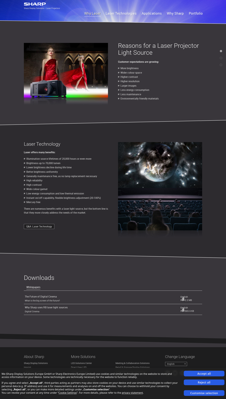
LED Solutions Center (81, 363)
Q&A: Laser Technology (39, 226)
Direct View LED (78, 367)
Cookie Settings (68, 392)
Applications (152, 13)
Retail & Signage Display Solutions (133, 367)
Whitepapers (33, 287)
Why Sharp (175, 13)
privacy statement (132, 392)
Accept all (204, 373)
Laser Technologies (121, 13)
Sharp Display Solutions (36, 363)
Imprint (27, 367)
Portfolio (196, 13)
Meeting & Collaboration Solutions (133, 363)
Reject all (204, 382)
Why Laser (92, 13)
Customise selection (204, 393)
